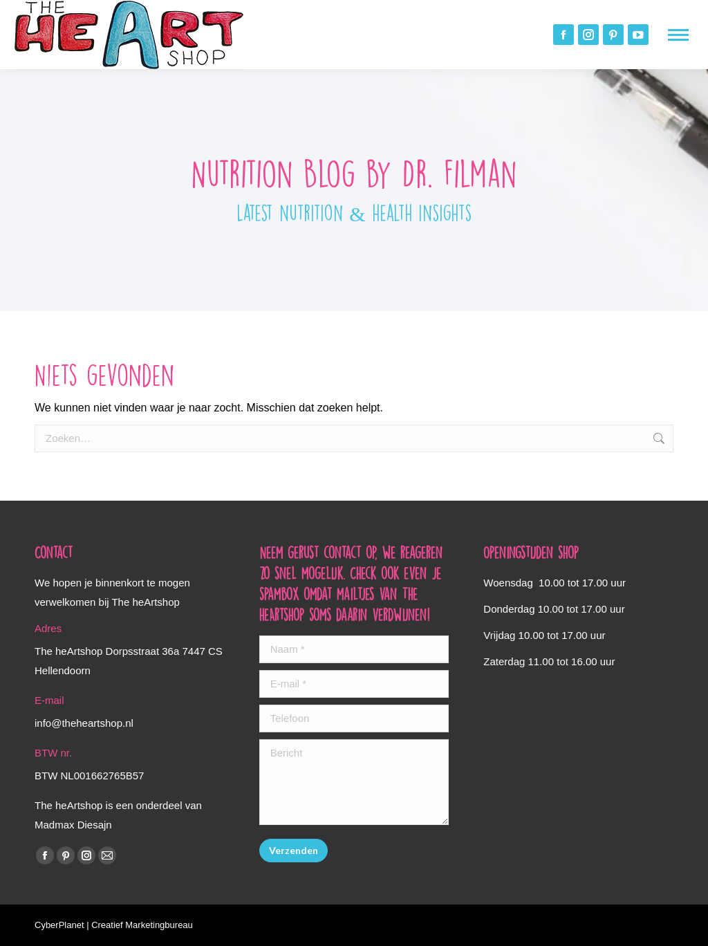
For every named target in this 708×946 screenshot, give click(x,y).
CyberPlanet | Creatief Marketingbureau (114, 925)
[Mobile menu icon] (678, 34)
